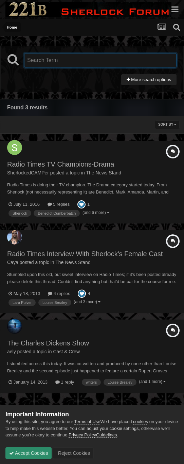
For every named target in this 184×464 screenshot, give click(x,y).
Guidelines (106, 434)
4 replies (59, 293)
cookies (140, 421)
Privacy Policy (82, 434)
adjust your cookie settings (113, 428)
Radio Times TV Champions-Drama (60, 164)
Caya (12, 262)
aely (11, 351)
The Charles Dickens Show (48, 343)
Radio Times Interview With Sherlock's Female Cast (85, 254)
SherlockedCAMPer (28, 172)
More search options (149, 79)
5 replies (59, 204)
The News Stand (103, 172)
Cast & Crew (66, 351)
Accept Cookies (28, 453)
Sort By (167, 124)
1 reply (64, 382)
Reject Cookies (73, 453)
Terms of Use (87, 421)
